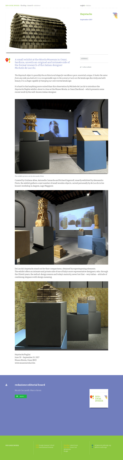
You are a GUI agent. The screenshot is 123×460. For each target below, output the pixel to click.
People (66, 451)
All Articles (67, 449)
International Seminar (44, 447)
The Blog (23, 5)
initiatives (37, 5)
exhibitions (84, 58)
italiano (88, 5)
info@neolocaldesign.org (101, 445)
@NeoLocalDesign (99, 447)
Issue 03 (30, 5)
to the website (85, 67)
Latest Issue (71, 445)
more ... (20, 396)
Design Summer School (45, 445)
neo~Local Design (12, 6)
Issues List (70, 447)
